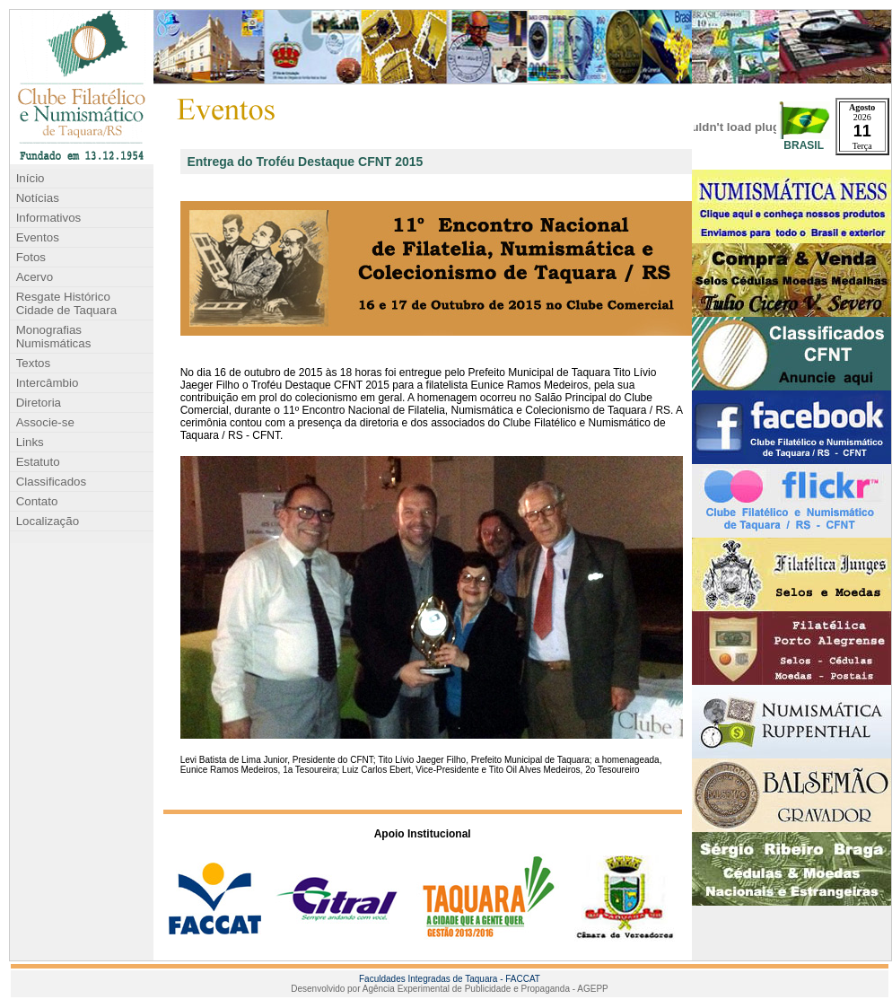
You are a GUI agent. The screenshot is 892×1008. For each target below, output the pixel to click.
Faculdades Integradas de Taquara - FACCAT (449, 979)
